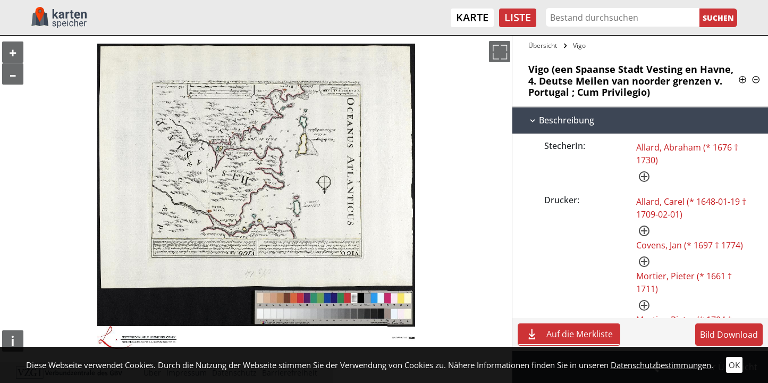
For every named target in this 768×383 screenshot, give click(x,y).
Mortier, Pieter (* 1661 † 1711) (684, 282)
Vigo (579, 45)
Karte (472, 17)
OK (734, 365)
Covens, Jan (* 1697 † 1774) (689, 245)
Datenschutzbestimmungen (661, 365)
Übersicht (542, 45)
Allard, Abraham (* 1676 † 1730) (687, 153)
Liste (517, 17)
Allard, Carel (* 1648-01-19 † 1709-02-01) (691, 208)
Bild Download (729, 334)
